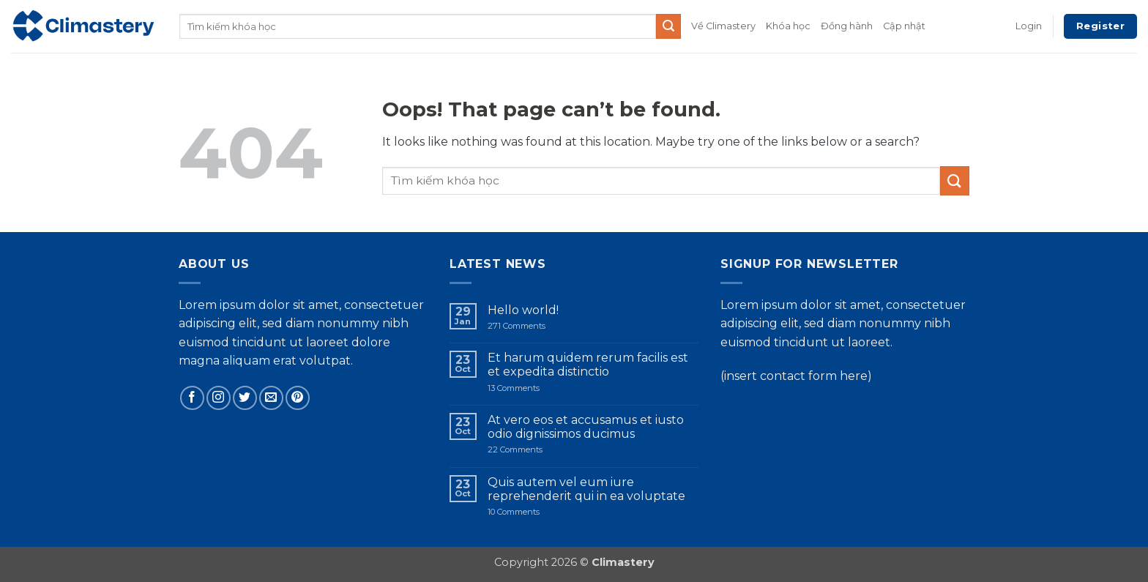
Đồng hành (847, 25)
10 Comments (541, 512)
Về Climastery (723, 25)
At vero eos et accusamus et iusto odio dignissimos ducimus (586, 427)
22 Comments (538, 450)
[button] (1028, 26)
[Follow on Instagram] (218, 398)
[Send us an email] (271, 398)
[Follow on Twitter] (245, 398)
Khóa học (788, 25)
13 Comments (531, 388)
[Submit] (668, 26)
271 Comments (529, 326)
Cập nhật (904, 25)
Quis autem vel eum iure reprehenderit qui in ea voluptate (586, 489)
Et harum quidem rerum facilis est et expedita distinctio (588, 364)
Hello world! (523, 310)
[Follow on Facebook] (192, 398)
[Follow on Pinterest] (298, 398)
